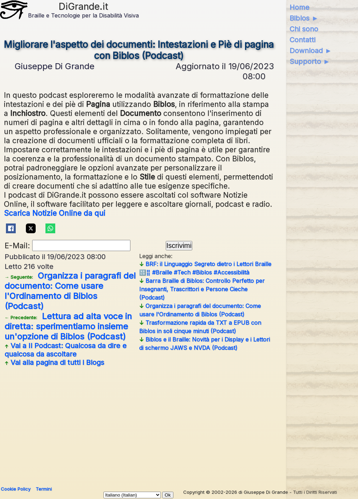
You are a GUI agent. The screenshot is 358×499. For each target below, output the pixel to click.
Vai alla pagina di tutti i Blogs (54, 362)
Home (299, 7)
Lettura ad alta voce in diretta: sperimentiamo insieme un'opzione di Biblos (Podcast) (68, 326)
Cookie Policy (15, 489)
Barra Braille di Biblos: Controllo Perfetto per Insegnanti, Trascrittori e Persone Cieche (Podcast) (202, 289)
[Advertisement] (177, 423)
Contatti (302, 40)
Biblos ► (303, 18)
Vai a (66, 350)
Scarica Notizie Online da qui (54, 213)
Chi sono (303, 29)
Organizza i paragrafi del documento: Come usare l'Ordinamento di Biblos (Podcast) (70, 291)
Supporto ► (309, 61)
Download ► (310, 50)
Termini (44, 489)
